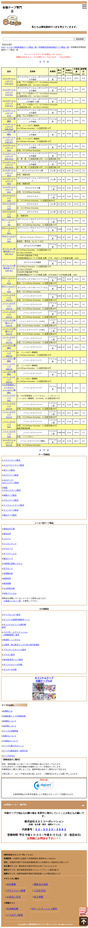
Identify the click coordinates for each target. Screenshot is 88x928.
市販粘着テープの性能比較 (14, 716)
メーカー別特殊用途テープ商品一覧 (22, 47)
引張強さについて (10, 741)
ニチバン (7, 539)
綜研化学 (7, 578)
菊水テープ (8, 558)
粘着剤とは (8, 711)
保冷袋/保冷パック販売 (13, 659)
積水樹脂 (7, 583)
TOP (3, 47)
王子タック (8, 568)
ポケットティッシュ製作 (44, 908)
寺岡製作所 (8, 573)
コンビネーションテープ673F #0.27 (9, 81)
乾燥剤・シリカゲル (11, 640)
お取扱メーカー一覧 (12, 601)
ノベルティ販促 (15, 915)
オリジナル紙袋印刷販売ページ (16, 619)
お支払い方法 (14, 897)
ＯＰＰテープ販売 (10, 475)
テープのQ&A (9, 756)
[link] (44, 786)
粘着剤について (9, 721)
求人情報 (38, 897)
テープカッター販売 (11, 615)
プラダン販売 (9, 654)
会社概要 (11, 884)
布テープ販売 (9, 470)
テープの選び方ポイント (13, 746)
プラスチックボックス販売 (14, 650)
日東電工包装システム (12, 563)
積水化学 (7, 534)
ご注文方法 (40, 890)
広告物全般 (12, 908)
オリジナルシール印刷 (12, 664)
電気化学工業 (9, 529)
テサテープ (8, 549)
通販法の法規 (41, 884)
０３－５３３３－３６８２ (50, 829)
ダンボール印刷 (10, 669)
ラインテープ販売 (10, 510)
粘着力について (9, 736)
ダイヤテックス (10, 554)
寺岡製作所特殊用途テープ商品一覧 (54, 47)
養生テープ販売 (10, 515)
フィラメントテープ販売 (13, 505)
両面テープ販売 (10, 495)
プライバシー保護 (16, 890)
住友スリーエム (10, 593)
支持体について (9, 726)
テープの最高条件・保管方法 (15, 751)
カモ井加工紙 (9, 588)
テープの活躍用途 (10, 731)
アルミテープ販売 (10, 500)
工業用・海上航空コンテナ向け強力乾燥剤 (21, 645)
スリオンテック (10, 544)
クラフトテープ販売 (11, 460)
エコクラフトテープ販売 (13, 465)
